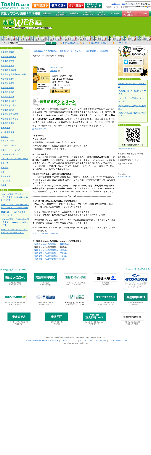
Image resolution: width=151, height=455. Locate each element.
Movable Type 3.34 (124, 176)
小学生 (3, 185)
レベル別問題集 (7, 132)
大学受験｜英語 (7, 52)
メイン (70, 51)
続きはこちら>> (39, 129)
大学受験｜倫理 (7, 123)
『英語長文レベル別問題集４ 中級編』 (50, 253)
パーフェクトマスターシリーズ (14, 159)
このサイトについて (69, 340)
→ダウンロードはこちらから (45, 233)
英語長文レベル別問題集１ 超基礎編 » (92, 51)
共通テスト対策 (7, 141)
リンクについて (86, 340)
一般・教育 (5, 181)
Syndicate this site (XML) (126, 148)
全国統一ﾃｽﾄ (116, 4)
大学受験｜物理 (7, 83)
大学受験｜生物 (7, 92)
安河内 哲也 (54, 67)
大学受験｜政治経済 (9, 114)
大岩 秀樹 (53, 71)
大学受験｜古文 (7, 61)
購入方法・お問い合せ (101, 43)
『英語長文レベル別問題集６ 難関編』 (49, 259)
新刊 (83, 43)
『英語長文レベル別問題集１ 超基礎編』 (51, 244)
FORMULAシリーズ (9, 154)
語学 (3, 172)
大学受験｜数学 (7, 79)
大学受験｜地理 (7, 110)
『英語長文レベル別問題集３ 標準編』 (50, 250)
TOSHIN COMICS (8, 145)
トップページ (121, 43)
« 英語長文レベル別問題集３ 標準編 (49, 51)
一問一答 (4, 136)
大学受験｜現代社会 (9, 119)
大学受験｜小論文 (8, 70)
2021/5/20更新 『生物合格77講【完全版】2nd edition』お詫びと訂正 (15, 222)
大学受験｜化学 (7, 88)
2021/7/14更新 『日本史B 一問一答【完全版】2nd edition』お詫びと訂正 (14, 197)
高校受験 (4, 167)
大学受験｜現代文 (8, 57)
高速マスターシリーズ (10, 150)
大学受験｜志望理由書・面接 (13, 74)
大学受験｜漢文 (7, 65)
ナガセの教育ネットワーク (13, 269)
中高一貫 (4, 163)
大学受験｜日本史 (8, 101)
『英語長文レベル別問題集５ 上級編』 (50, 256)
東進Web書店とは (69, 43)
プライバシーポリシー (118, 340)
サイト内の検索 (11, 43)
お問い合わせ (100, 340)
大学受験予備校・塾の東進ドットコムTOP (41, 340)
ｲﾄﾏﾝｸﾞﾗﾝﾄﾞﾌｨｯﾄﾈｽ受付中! (135, 287)
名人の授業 (5, 128)
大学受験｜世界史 (8, 105)
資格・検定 (5, 176)
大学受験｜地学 (7, 96)
